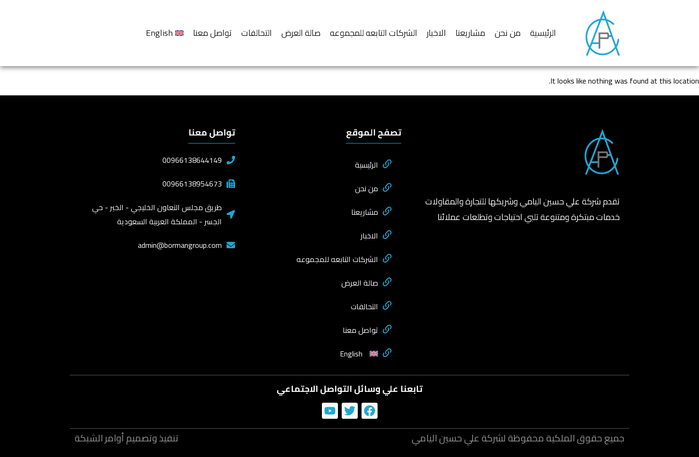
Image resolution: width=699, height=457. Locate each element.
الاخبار (436, 33)
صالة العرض (300, 33)
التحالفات (256, 33)
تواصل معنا (212, 33)
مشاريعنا (470, 33)
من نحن (508, 33)
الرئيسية (543, 33)
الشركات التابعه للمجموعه (373, 33)
